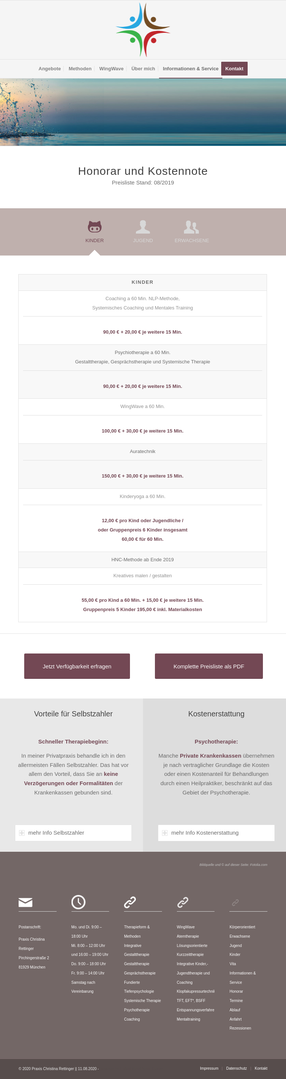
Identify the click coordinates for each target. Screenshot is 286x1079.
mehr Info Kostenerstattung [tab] (200, 832)
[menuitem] (50, 69)
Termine (236, 1001)
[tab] (94, 234)
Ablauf (234, 1010)
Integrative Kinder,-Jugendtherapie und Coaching (193, 973)
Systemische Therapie (142, 1001)
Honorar (236, 991)
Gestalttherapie (136, 964)
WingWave (186, 927)
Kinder (234, 955)
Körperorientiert (242, 927)
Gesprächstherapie (140, 973)
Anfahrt (235, 1019)
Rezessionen (240, 1028)
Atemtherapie (188, 936)
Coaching (132, 1019)
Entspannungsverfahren (196, 1010)
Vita (232, 964)
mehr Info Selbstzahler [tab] (51, 832)
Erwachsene (239, 936)
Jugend (235, 946)
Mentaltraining (188, 1019)
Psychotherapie (137, 1010)
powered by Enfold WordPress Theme (131, 1069)
